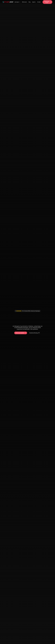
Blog (29, 2)
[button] (17, 2)
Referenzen (24, 2)
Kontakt (38, 2)
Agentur (34, 2)
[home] (8, 2)
